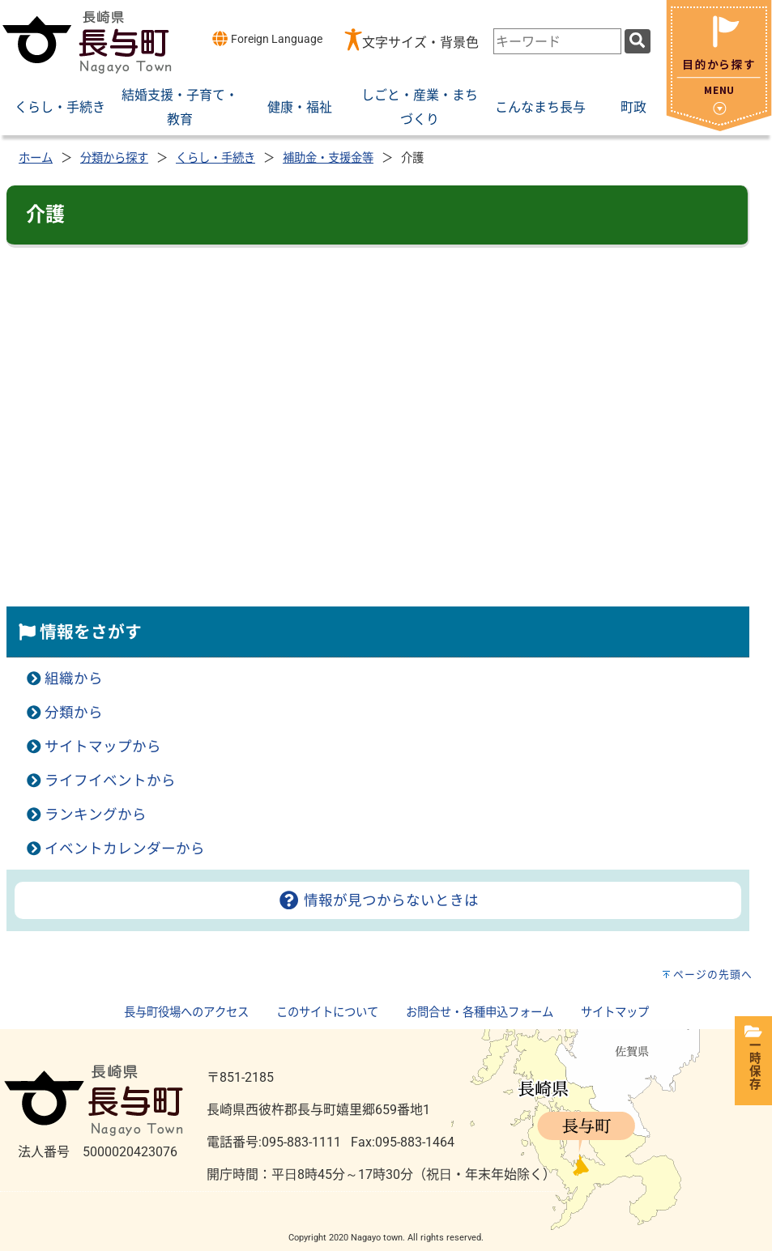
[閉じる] (719, 126)
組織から (74, 678)
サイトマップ (615, 1012)
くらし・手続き (215, 158)
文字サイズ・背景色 (420, 42)
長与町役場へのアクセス (186, 1012)
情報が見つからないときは (378, 900)
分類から (74, 712)
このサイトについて (327, 1012)
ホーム (36, 158)
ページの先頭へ (713, 974)
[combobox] (557, 41)
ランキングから (96, 814)
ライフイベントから (110, 780)
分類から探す (114, 158)
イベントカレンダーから (125, 848)
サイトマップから (103, 746)
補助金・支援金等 (328, 158)
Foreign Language (267, 38)
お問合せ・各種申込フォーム (479, 1012)
